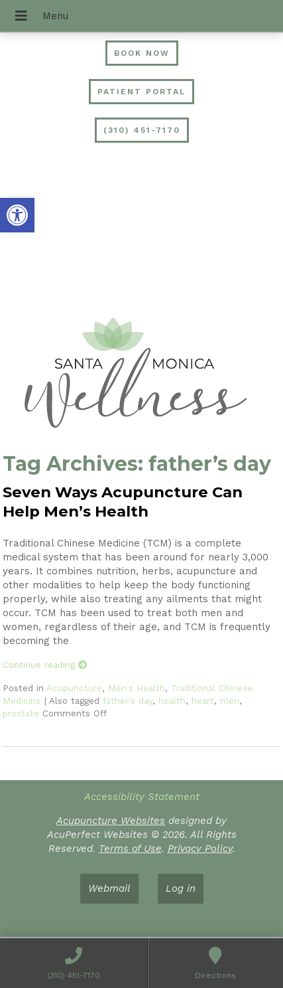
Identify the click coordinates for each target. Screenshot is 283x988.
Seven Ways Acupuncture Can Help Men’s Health (123, 502)
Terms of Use (130, 849)
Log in (181, 888)
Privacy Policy (200, 849)
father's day (127, 700)
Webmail (109, 888)
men (229, 700)
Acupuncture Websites (110, 821)
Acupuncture (74, 688)
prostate (21, 713)
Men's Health (136, 688)
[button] (17, 215)
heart (203, 700)
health (172, 700)
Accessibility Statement (141, 797)
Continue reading (45, 664)
